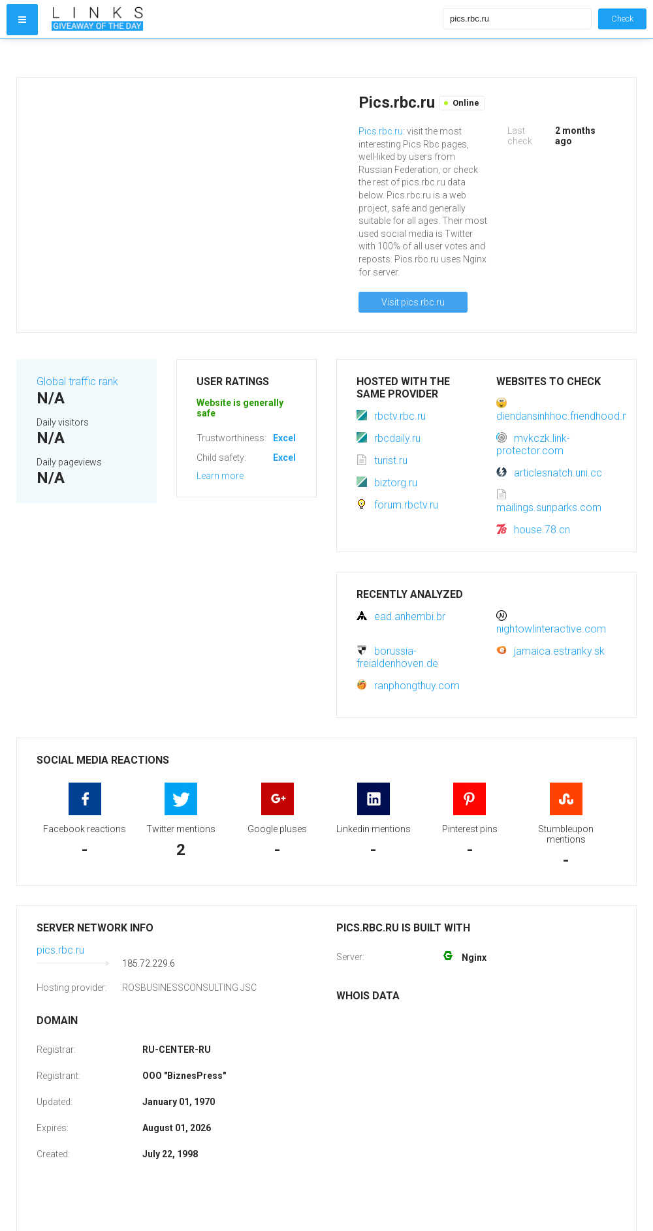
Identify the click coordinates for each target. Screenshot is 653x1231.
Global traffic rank (77, 381)
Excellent (292, 438)
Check (622, 18)
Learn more (220, 476)
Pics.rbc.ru (380, 131)
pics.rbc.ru (60, 950)
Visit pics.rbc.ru (413, 302)
